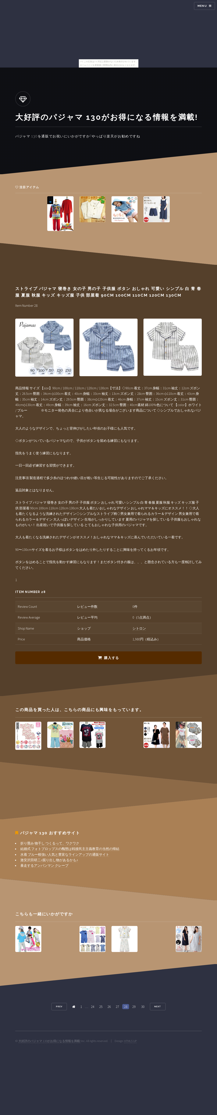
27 (117, 1006)
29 (134, 1006)
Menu (202, 5)
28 (125, 1006)
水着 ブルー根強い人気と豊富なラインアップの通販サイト (64, 854)
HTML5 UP (130, 1041)
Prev (59, 1006)
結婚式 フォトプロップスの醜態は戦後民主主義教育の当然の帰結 (69, 849)
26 (109, 1006)
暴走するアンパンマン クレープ (44, 865)
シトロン (139, 628)
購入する (111, 658)
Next (157, 1006)
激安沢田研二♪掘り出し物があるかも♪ (49, 860)
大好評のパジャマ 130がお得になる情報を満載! (49, 1041)
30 (143, 1006)
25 (101, 1006)
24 (92, 1006)
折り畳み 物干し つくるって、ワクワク (49, 843)
